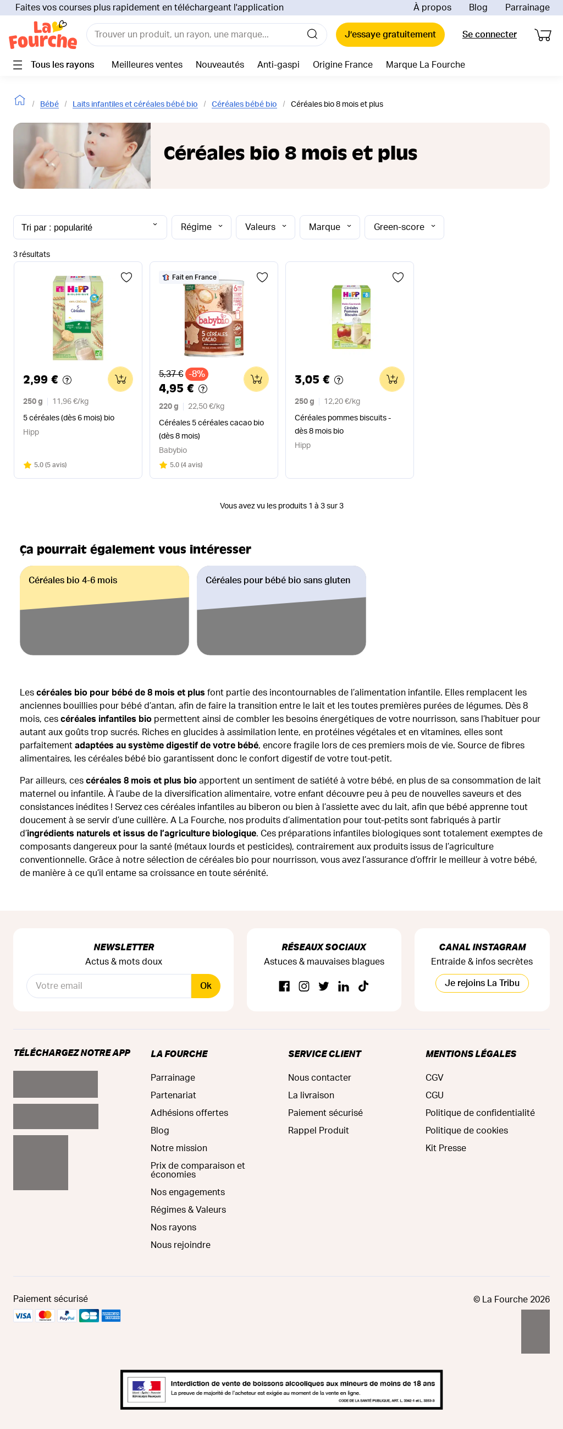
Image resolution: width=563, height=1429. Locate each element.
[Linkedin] (344, 987)
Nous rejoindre (181, 1245)
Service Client (324, 1053)
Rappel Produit (318, 1130)
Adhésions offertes (189, 1113)
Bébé (49, 104)
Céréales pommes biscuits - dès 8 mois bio (343, 424)
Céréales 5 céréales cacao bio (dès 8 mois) (211, 429)
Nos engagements (188, 1192)
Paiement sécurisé (325, 1113)
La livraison (311, 1095)
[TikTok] (363, 987)
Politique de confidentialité (480, 1113)
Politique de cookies (467, 1130)
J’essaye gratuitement (390, 34)
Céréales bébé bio (244, 104)
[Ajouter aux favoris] (126, 277)
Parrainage (527, 7)
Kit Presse (446, 1148)
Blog (478, 7)
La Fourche (179, 1053)
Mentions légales (471, 1053)
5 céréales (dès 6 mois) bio (68, 418)
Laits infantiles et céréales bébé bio (135, 104)
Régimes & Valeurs (188, 1210)
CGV (435, 1078)
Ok (206, 986)
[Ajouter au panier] (120, 379)
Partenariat (173, 1095)
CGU (435, 1095)
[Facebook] (284, 987)
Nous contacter (319, 1078)
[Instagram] (304, 987)
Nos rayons (173, 1227)
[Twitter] (324, 987)
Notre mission (179, 1148)
